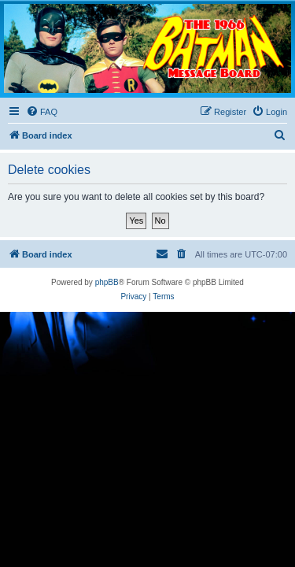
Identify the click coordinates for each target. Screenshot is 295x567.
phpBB (107, 282)
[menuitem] (41, 111)
